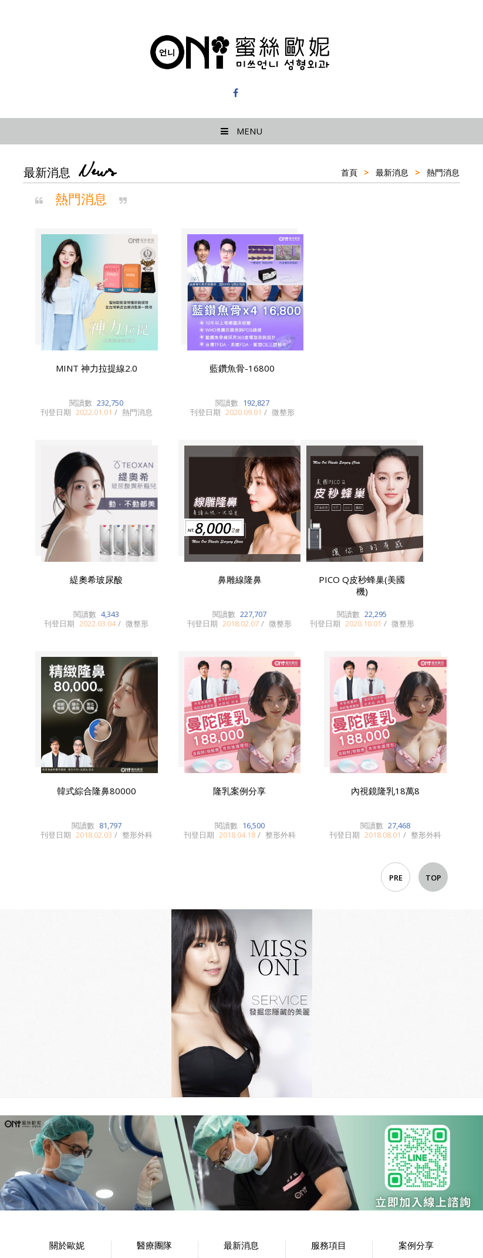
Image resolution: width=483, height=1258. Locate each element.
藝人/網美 (416, 1040)
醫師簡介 (154, 1004)
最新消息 (392, 172)
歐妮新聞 (241, 1022)
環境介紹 (67, 1040)
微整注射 (416, 1004)
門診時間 (154, 1022)
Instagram (329, 1058)
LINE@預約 (328, 1022)
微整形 (241, 1076)
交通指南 (67, 1022)
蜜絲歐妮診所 (241, 52)
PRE (396, 615)
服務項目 (328, 1004)
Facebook (329, 1040)
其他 (416, 1058)
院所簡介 (67, 1004)
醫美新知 (241, 1040)
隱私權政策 (67, 1058)
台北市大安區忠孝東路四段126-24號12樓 (94, 1153)
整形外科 (241, 1058)
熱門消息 (241, 1004)
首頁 (349, 172)
